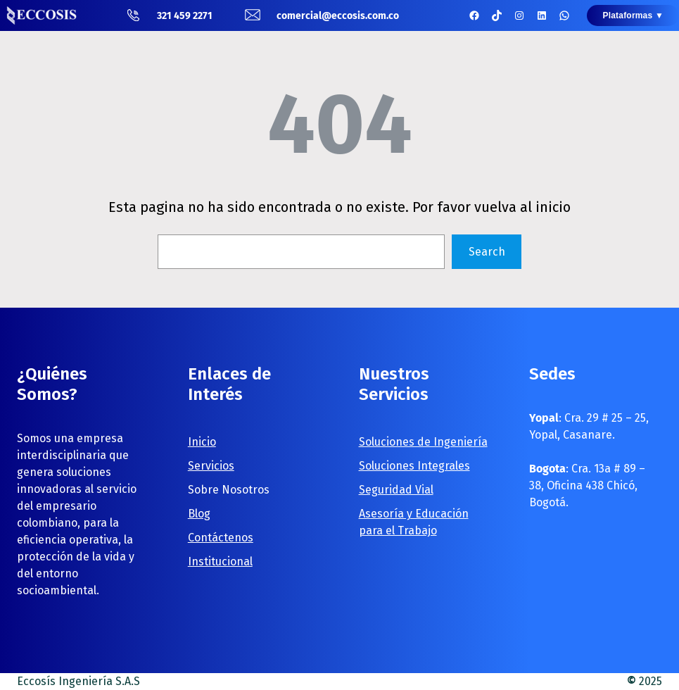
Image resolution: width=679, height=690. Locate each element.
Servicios (211, 465)
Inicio (202, 441)
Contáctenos (220, 537)
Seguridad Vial (396, 489)
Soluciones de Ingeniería (423, 441)
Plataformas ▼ (633, 15)
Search (487, 251)
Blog (199, 513)
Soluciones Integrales (414, 465)
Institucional (220, 561)
